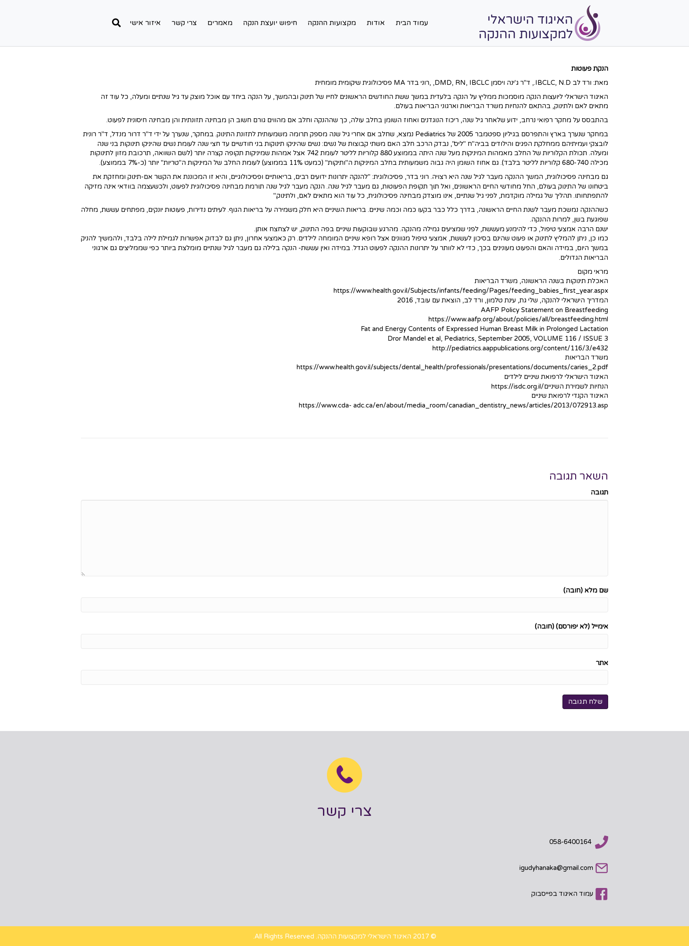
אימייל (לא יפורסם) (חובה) (571, 626)
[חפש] (114, 23)
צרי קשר (184, 22)
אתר (602, 663)
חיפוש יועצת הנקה (270, 22)
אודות (375, 22)
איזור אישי (145, 22)
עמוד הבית (411, 22)
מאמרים (219, 22)
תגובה (599, 492)
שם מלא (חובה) (585, 590)
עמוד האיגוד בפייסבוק (562, 894)
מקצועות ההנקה (332, 22)
